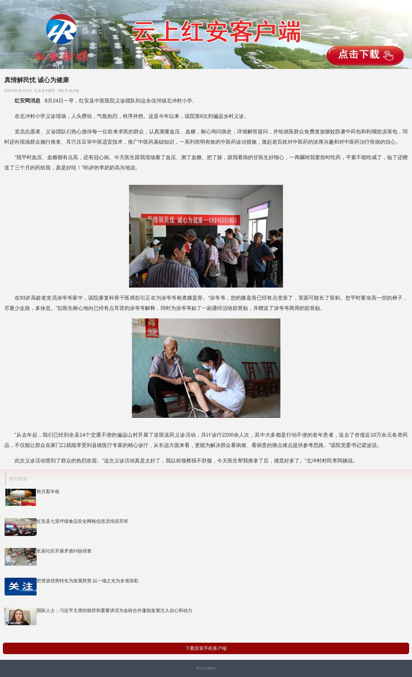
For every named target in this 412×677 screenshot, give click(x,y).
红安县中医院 (45, 91)
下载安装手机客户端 (206, 648)
